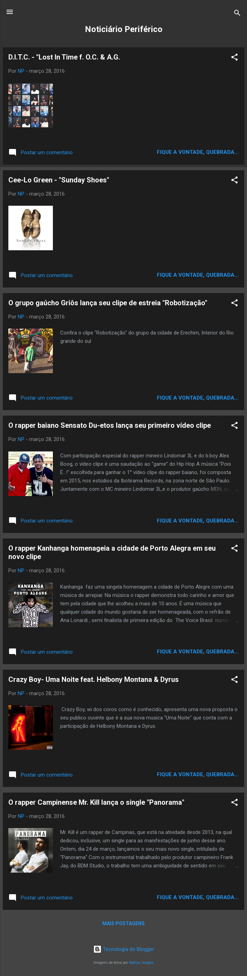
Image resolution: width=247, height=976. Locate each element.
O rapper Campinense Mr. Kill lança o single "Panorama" (96, 802)
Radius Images (141, 962)
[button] (234, 58)
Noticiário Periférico (123, 29)
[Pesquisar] (237, 14)
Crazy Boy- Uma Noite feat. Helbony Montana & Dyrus (93, 679)
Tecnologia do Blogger (123, 949)
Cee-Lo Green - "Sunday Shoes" (58, 180)
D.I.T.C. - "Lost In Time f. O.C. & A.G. (64, 57)
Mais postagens (123, 923)
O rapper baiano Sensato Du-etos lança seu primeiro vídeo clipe (109, 425)
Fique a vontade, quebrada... (198, 152)
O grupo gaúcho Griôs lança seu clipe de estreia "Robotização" (107, 303)
